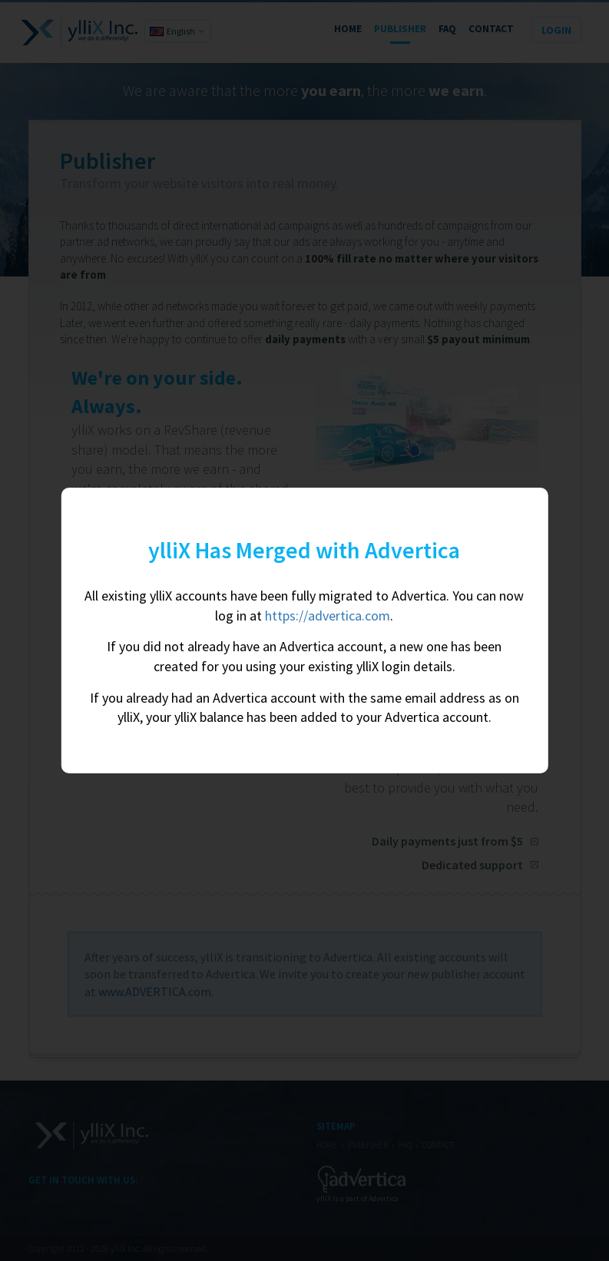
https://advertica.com (327, 615)
